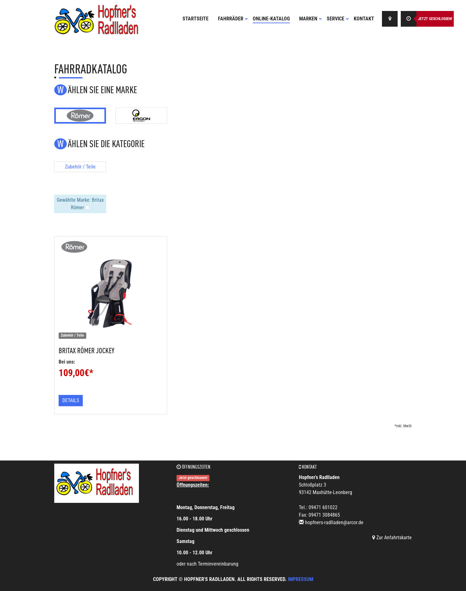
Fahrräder (233, 19)
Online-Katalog (271, 19)
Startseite (196, 19)
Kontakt (364, 19)
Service (338, 19)
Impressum (300, 579)
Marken (310, 19)
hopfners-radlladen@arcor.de (334, 522)
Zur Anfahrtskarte (392, 537)
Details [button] (70, 400)
